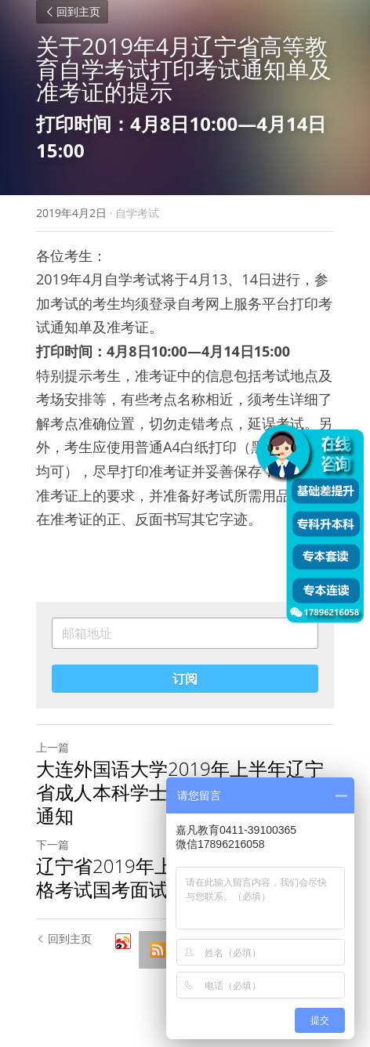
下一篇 (52, 844)
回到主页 (72, 11)
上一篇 (52, 747)
